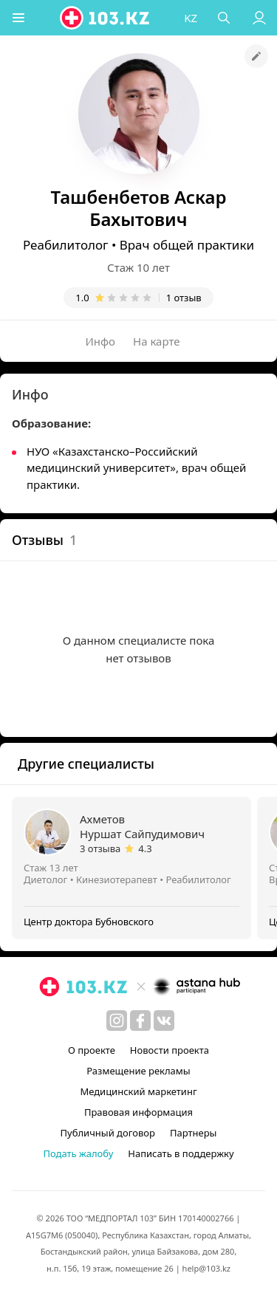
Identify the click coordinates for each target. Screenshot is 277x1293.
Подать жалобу (78, 1153)
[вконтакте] (164, 1020)
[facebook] (140, 1020)
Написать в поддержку (180, 1153)
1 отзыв (184, 297)
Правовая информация (138, 1112)
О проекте (91, 1050)
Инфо (101, 341)
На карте (156, 341)
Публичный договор (108, 1132)
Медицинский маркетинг (138, 1091)
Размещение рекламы (138, 1070)
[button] (18, 17)
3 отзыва (100, 848)
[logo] (105, 17)
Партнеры (193, 1132)
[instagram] (116, 1020)
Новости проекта (169, 1050)
